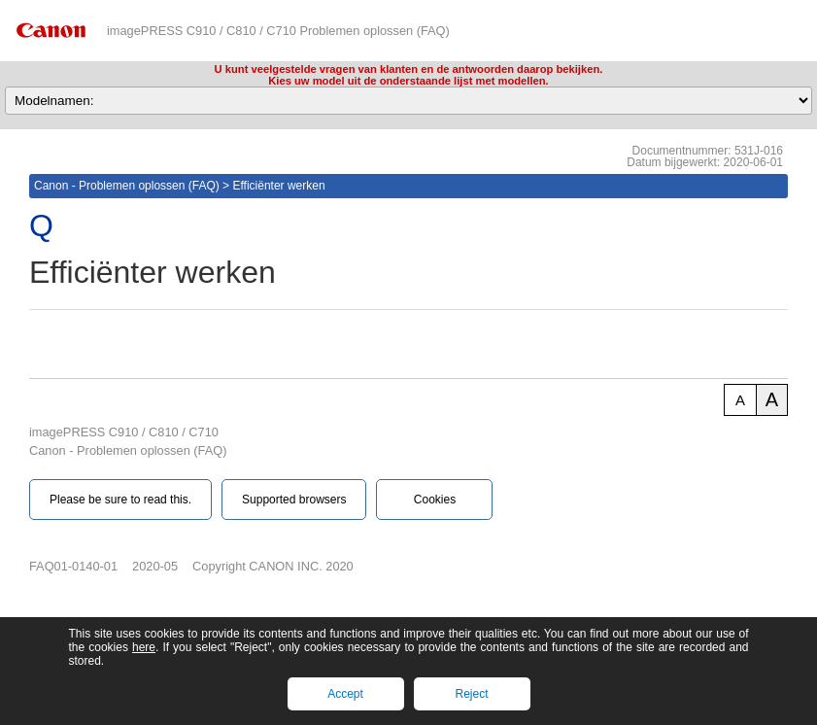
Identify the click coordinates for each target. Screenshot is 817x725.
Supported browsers (294, 499)
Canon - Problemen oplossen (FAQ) (127, 185)
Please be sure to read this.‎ (120, 499)
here (143, 647)
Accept (345, 694)
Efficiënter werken (278, 185)
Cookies (435, 499)
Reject (471, 694)
